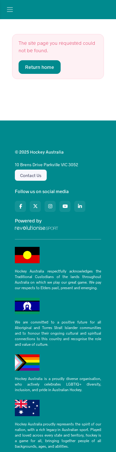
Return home (39, 67)
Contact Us (30, 175)
